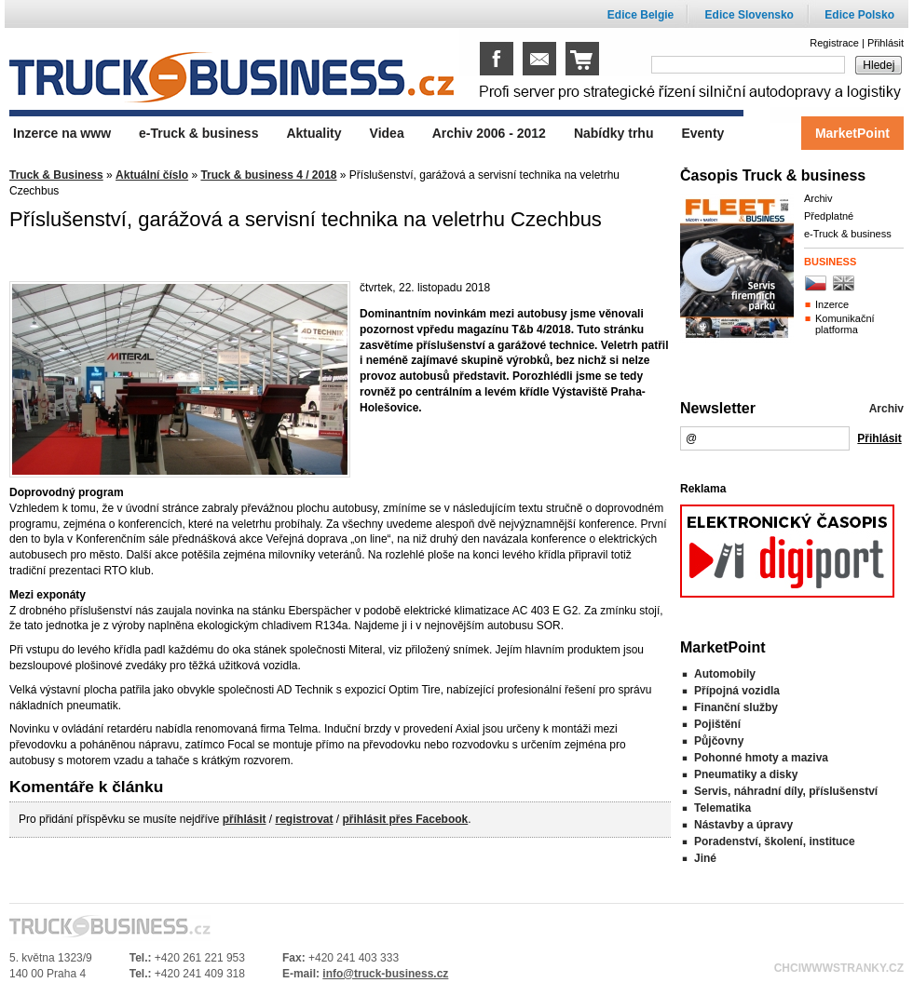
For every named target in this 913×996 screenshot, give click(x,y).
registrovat (304, 819)
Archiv (818, 198)
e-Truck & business (848, 233)
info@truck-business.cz (385, 973)
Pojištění (717, 724)
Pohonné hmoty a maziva (761, 757)
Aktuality (313, 133)
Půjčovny (718, 740)
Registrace (834, 42)
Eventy (702, 133)
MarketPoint (852, 133)
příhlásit (244, 819)
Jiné (705, 858)
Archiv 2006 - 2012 (489, 133)
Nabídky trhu (614, 133)
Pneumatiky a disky (745, 774)
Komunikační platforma (845, 324)
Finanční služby (736, 707)
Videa (387, 133)
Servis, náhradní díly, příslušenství (786, 791)
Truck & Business (56, 175)
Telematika (722, 807)
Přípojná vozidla (737, 690)
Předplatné (828, 216)
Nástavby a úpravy (743, 824)
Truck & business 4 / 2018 (268, 175)
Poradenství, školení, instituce (774, 841)
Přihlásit (885, 42)
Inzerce (832, 304)
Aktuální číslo (152, 175)
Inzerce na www (62, 133)
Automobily (725, 673)
